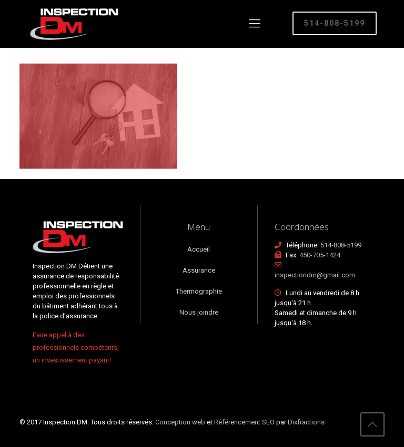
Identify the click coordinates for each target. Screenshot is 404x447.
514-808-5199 (334, 23)
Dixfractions (306, 422)
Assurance (199, 270)
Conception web (180, 422)
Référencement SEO (245, 422)
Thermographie (199, 291)
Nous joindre (198, 312)
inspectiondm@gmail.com (315, 275)
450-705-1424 (319, 255)
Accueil (198, 249)
